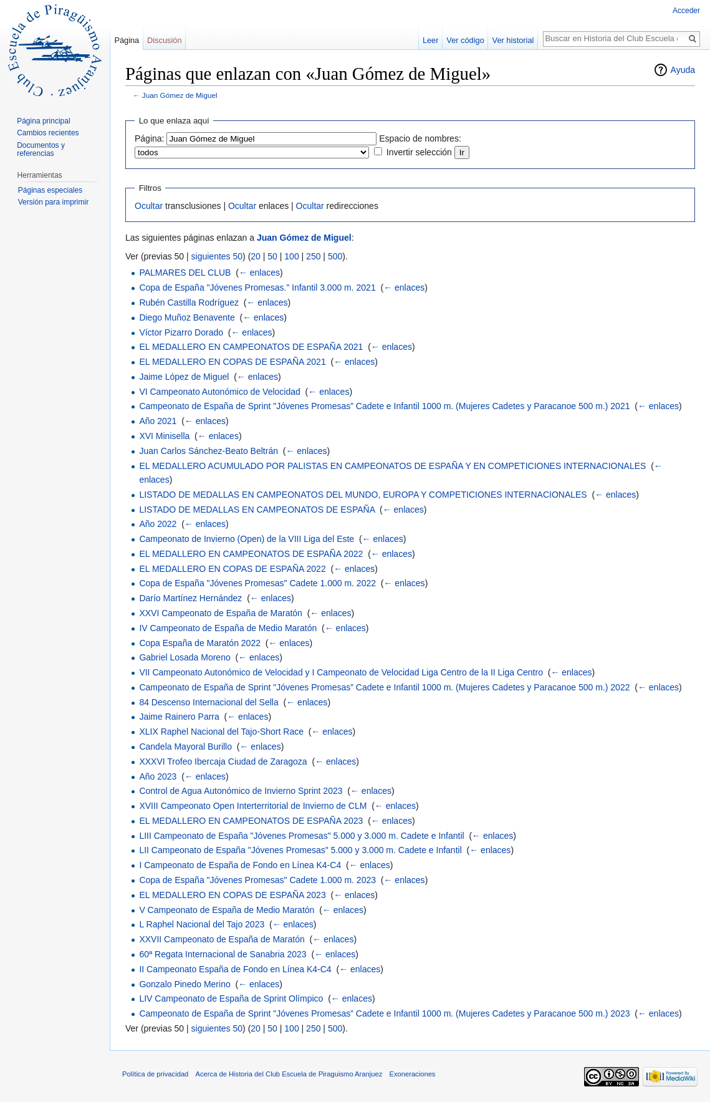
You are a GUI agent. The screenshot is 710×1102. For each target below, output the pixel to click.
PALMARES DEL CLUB (185, 273)
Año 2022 (157, 524)
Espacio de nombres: (420, 138)
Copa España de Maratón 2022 (200, 643)
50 (272, 256)
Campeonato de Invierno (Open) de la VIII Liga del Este (246, 539)
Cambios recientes (48, 132)
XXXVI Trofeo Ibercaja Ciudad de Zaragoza (223, 761)
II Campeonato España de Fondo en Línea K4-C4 (235, 969)
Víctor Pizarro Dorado (181, 332)
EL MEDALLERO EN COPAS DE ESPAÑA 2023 (232, 895)
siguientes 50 (217, 256)
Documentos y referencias (41, 149)
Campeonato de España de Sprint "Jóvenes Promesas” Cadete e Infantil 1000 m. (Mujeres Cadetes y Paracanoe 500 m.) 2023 (384, 1013)
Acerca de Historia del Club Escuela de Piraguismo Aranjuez (289, 1074)
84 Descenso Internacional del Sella (208, 702)
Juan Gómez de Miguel (180, 95)
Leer (431, 40)
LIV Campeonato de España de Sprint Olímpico (231, 998)
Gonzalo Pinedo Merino (184, 984)
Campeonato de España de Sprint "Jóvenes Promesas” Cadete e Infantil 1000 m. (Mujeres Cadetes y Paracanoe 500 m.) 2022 (384, 687)
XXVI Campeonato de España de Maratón (220, 613)
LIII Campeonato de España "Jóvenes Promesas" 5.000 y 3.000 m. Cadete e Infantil (301, 836)
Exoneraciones (412, 1074)
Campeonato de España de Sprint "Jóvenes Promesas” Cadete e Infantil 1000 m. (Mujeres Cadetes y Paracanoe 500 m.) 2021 (384, 406)
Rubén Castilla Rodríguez (189, 302)
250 (313, 256)
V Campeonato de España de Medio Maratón (226, 910)
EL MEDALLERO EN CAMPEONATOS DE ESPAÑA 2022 (251, 554)
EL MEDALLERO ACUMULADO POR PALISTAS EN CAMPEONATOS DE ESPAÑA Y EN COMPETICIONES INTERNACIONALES (392, 466)
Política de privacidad (155, 1074)
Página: (149, 138)
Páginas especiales (50, 190)
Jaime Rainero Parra (179, 717)
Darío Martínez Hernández (190, 598)
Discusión (164, 40)
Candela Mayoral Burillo (185, 747)
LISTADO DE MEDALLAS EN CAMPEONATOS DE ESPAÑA (257, 510)
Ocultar (149, 206)
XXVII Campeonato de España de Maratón (221, 939)
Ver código (465, 40)
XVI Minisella (164, 436)
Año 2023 (157, 776)
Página (126, 40)
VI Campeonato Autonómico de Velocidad (219, 392)
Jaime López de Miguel (184, 377)
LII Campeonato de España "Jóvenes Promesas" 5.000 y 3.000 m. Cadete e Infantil (300, 850)
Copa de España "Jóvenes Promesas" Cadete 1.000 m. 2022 (257, 583)
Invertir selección (419, 152)
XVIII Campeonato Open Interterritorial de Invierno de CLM (253, 806)
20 (256, 256)
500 (335, 256)
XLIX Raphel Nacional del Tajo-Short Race (221, 732)
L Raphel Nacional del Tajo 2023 (201, 924)
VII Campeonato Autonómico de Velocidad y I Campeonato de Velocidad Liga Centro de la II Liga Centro (341, 672)
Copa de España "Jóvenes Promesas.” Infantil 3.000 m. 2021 (257, 287)
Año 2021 (157, 421)
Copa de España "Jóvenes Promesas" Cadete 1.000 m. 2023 (257, 880)
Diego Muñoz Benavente (186, 317)
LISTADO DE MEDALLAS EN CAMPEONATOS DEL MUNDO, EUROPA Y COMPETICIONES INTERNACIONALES (363, 495)
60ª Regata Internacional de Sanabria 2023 (222, 954)
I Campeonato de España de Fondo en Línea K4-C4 (240, 865)
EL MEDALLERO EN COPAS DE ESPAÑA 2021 (232, 362)
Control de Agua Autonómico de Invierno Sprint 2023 (240, 791)
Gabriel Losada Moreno (184, 657)
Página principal (43, 121)
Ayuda (683, 70)
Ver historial (513, 40)
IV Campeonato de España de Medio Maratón (228, 628)
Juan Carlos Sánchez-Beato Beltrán (208, 451)
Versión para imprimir (53, 202)
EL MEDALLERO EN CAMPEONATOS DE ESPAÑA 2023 (251, 821)
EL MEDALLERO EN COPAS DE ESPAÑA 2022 (232, 569)
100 (291, 256)
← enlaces (259, 273)
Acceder (686, 10)
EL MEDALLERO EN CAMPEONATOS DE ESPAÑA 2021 (251, 347)
